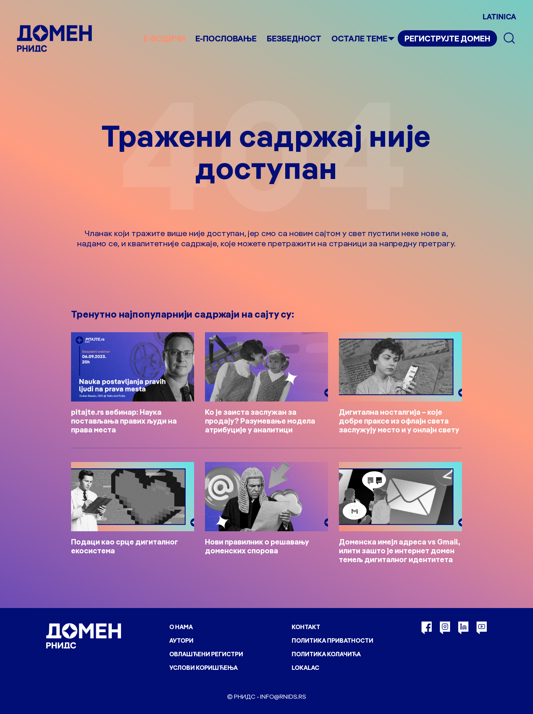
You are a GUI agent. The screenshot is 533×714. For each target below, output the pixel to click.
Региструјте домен (447, 38)
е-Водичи (164, 38)
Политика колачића (326, 654)
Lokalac (305, 668)
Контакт (306, 627)
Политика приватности (332, 640)
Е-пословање (226, 38)
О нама (181, 627)
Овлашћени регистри (206, 654)
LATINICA (499, 16)
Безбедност (294, 38)
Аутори (181, 640)
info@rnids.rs (283, 696)
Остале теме (359, 38)
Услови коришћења (203, 668)
